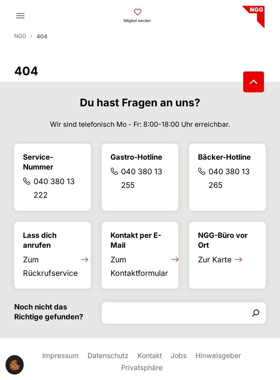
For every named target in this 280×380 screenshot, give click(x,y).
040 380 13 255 (141, 178)
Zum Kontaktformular (139, 266)
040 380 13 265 (229, 178)
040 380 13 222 (54, 188)
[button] (14, 365)
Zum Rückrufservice (50, 266)
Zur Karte (215, 259)
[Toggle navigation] (20, 16)
